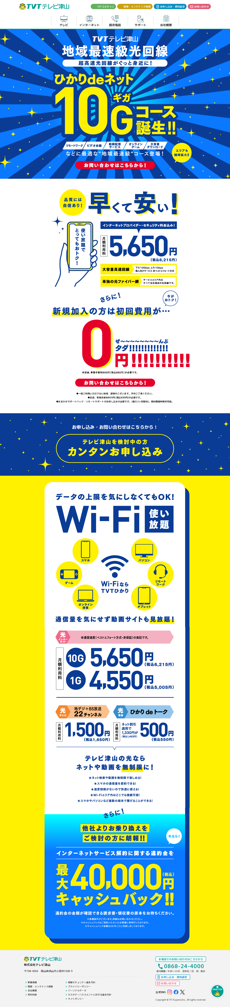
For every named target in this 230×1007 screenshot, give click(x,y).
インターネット (89, 21)
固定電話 (115, 21)
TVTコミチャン (105, 6)
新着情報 (32, 982)
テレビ (64, 21)
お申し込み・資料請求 (172, 6)
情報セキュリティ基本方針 (82, 982)
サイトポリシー (76, 998)
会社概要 (166, 21)
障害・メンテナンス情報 (137, 6)
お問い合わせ (201, 6)
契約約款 (32, 994)
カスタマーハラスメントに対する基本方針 (89, 994)
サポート (140, 21)
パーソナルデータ (77, 990)
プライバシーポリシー (79, 986)
